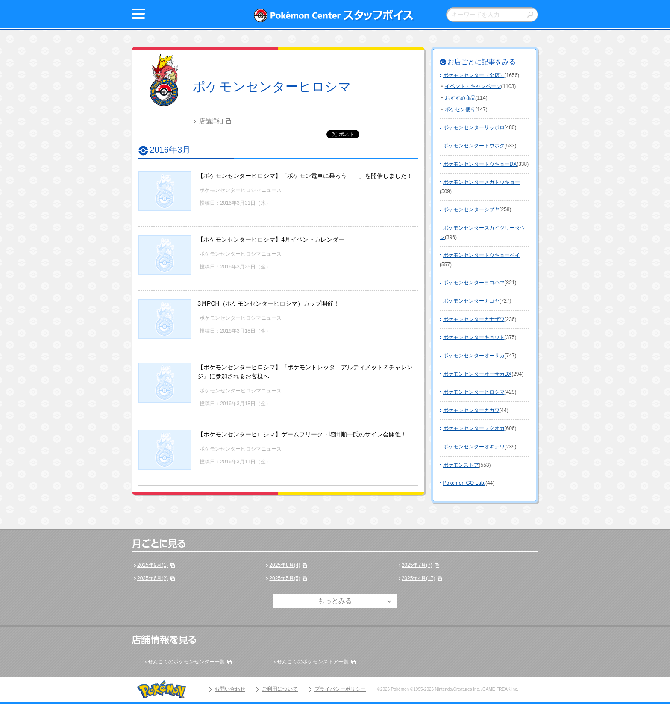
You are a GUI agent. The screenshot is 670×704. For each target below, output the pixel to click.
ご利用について (280, 689)
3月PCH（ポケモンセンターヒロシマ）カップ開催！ (268, 303)
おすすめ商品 (460, 98)
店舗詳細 (211, 121)
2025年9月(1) (152, 565)
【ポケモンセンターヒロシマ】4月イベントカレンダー (270, 239)
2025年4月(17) (418, 578)
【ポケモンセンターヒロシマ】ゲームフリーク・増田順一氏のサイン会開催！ (302, 434)
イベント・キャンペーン (473, 86)
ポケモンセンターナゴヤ (471, 301)
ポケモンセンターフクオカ (474, 428)
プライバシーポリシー (340, 689)
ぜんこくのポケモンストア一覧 (313, 662)
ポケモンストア (461, 465)
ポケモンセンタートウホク (474, 146)
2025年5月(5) (284, 578)
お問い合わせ (230, 689)
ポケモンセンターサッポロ (474, 127)
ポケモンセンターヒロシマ (272, 87)
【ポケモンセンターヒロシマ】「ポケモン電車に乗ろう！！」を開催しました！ (305, 175)
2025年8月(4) (284, 565)
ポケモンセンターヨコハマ (474, 283)
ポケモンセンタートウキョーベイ (481, 255)
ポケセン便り (460, 109)
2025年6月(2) (152, 578)
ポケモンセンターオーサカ (474, 356)
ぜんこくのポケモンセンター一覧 (186, 662)
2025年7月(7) (417, 565)
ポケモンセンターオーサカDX (477, 374)
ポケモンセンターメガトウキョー (481, 182)
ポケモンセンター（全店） (474, 75)
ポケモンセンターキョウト (474, 337)
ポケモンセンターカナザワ (474, 319)
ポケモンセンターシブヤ (471, 209)
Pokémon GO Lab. (464, 483)
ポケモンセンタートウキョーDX (480, 164)
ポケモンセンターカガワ (471, 410)
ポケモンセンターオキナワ (474, 447)
